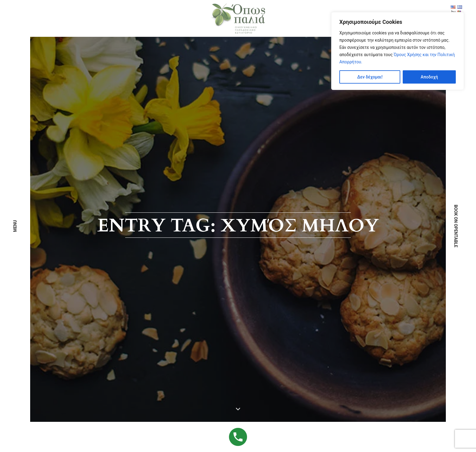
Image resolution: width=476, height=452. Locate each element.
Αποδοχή (429, 77)
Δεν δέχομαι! (369, 77)
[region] (397, 51)
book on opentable (455, 226)
